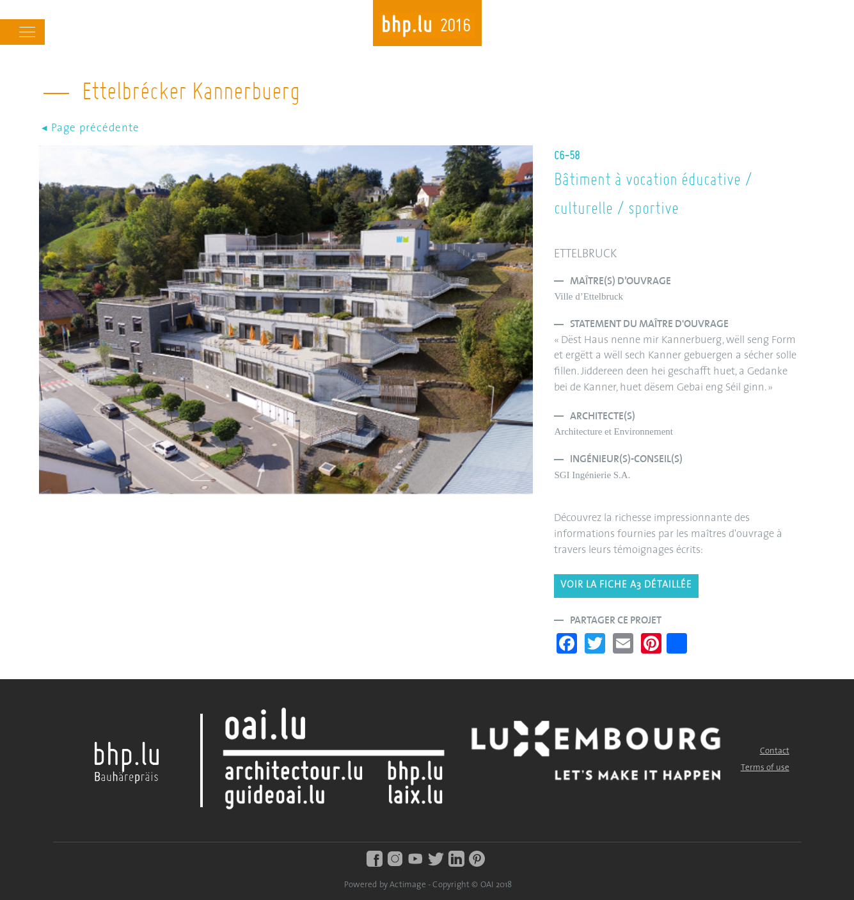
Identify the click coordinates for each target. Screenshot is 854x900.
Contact (774, 751)
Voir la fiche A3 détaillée (626, 585)
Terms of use (765, 768)
